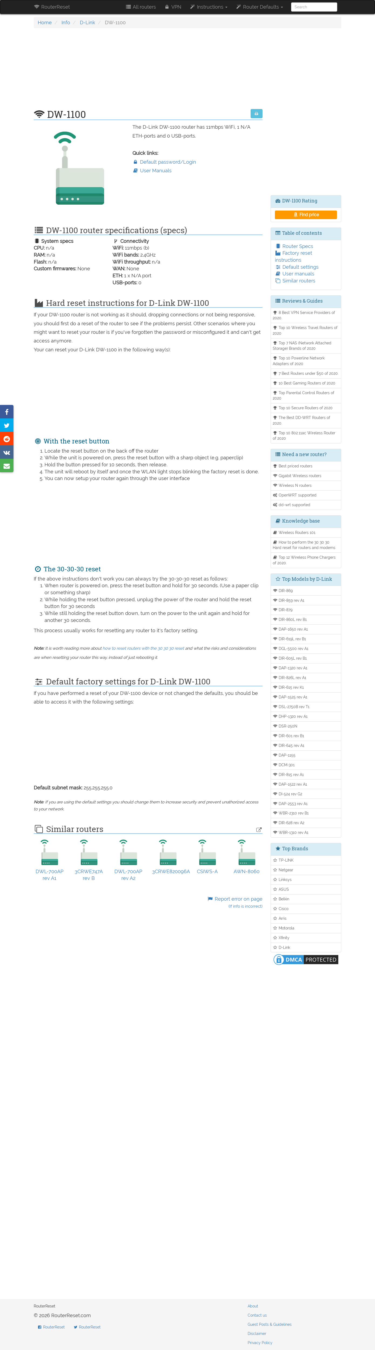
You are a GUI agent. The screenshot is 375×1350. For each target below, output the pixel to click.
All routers (140, 7)
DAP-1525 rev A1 (290, 697)
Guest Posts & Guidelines (270, 1324)
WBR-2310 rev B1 (291, 813)
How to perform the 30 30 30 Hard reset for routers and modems (304, 545)
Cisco (281, 908)
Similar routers (295, 281)
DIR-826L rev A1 (289, 677)
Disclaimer (257, 1333)
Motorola (284, 928)
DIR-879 (283, 609)
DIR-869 (283, 590)
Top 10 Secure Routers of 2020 (303, 407)
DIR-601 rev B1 (288, 735)
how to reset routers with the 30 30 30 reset (143, 648)
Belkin (281, 899)
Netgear (283, 870)
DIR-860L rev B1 (290, 619)
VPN (172, 7)
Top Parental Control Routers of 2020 (304, 395)
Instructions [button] (208, 7)
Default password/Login (164, 162)
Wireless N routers (292, 485)
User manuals (294, 274)
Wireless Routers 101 (294, 532)
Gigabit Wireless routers (297, 475)
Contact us (257, 1315)
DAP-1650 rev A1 (290, 629)
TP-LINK (283, 860)
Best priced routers (293, 466)
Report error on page (234, 902)
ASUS (281, 889)
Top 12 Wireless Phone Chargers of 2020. (304, 560)
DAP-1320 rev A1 (290, 668)
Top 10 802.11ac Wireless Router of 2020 (304, 436)
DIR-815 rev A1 (288, 774)
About (253, 1306)
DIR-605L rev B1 (290, 658)
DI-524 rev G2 (287, 794)
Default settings (297, 267)
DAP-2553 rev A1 (290, 803)
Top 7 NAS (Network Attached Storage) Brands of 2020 (302, 346)
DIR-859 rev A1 (289, 600)
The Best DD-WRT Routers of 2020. (301, 420)
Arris (280, 918)
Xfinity (281, 937)
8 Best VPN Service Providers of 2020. (304, 315)
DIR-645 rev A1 (289, 745)
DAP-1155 (284, 755)
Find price (306, 214)
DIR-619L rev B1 (289, 638)
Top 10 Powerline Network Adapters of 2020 (299, 361)
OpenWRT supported (295, 495)
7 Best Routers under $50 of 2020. (306, 373)
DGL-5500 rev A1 (291, 648)
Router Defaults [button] (259, 7)
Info (66, 22)
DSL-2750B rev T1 (291, 706)
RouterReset (52, 7)
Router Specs (294, 246)
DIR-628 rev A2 (289, 822)
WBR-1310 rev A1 (291, 832)
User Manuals (152, 170)
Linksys (282, 879)
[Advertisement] (148, 71)
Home (45, 22)
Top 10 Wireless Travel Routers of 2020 (305, 330)
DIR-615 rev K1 (288, 687)
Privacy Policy (260, 1343)
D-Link (87, 22)
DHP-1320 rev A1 (290, 716)
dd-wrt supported (292, 504)
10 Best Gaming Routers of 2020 (304, 383)
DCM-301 (284, 765)
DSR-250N (285, 726)
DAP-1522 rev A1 (290, 784)
